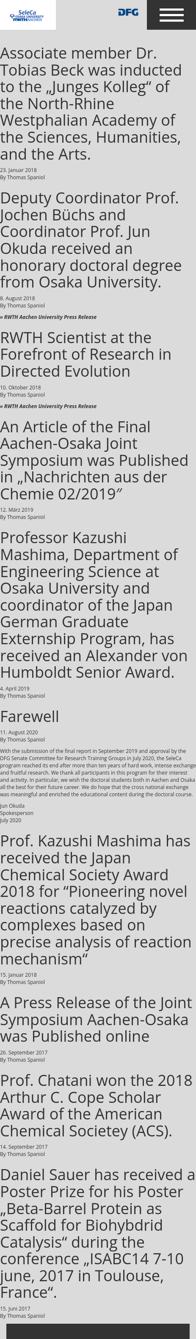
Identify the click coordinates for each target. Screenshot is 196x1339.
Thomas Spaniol (26, 177)
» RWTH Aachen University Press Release (48, 317)
